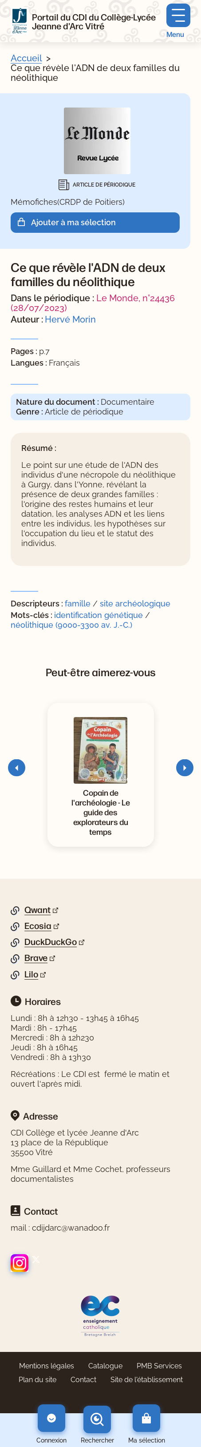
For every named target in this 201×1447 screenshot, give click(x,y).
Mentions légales (46, 1366)
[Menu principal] (178, 21)
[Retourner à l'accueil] (19, 21)
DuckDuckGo (50, 942)
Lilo (31, 974)
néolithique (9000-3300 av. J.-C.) (71, 625)
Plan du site (37, 1379)
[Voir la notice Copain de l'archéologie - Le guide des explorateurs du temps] (101, 811)
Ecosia (37, 926)
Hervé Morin (70, 319)
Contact (83, 1379)
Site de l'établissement (146, 1379)
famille (78, 603)
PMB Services (159, 1366)
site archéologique (135, 603)
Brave (35, 958)
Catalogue (105, 1366)
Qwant (37, 910)
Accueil (26, 58)
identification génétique (99, 615)
